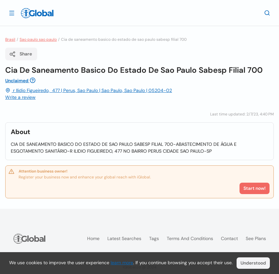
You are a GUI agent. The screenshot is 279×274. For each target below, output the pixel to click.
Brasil (10, 39)
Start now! (254, 188)
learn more (122, 263)
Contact (229, 238)
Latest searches (124, 238)
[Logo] (37, 13)
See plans (256, 238)
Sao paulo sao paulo (38, 39)
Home (93, 238)
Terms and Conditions (190, 238)
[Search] (267, 12)
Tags (154, 238)
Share (20, 54)
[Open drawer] (11, 12)
